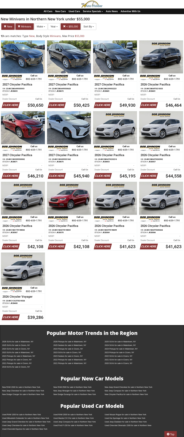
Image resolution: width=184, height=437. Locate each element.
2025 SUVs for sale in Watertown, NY (120, 342)
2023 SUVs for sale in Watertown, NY (17, 352)
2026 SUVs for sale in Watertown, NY (17, 342)
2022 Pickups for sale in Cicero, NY (17, 360)
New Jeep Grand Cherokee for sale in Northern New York (128, 387)
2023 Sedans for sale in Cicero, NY (68, 356)
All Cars (48, 11)
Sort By (88, 26)
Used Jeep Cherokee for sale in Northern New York (23, 425)
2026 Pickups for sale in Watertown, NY (69, 342)
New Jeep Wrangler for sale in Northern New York (74, 391)
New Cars (60, 11)
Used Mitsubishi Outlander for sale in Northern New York (25, 418)
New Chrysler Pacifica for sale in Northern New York (126, 394)
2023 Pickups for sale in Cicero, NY (119, 352)
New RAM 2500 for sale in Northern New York (72, 387)
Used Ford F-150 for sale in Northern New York (73, 425)
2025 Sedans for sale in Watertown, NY (69, 345)
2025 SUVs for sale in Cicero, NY (16, 345)
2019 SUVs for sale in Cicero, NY (16, 367)
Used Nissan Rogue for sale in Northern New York (125, 414)
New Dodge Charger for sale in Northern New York (23, 394)
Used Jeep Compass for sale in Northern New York (74, 422)
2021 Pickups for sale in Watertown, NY (69, 363)
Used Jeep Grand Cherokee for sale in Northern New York (26, 422)
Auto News (112, 11)
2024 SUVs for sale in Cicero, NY (16, 349)
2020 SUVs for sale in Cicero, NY (118, 363)
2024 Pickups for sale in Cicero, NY (68, 349)
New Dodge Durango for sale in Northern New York (74, 394)
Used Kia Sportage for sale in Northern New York (125, 418)
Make (41, 26)
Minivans (24, 26)
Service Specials (93, 11)
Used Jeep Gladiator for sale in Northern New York (126, 422)
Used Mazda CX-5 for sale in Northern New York (73, 418)
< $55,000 (70, 26)
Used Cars (74, 11)
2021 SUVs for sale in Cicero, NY (118, 360)
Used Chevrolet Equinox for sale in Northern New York (24, 429)
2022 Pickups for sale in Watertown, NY (69, 360)
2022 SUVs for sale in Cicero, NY (118, 356)
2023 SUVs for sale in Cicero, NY (67, 352)
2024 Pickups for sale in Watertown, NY (121, 349)
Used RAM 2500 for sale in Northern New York (72, 414)
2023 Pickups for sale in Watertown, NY (18, 356)
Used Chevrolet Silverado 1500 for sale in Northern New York (128, 426)
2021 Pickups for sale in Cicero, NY (17, 363)
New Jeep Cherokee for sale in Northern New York (23, 391)
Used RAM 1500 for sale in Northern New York (21, 414)
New (8, 26)
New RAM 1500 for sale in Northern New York (21, 387)
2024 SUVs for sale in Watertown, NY (120, 345)
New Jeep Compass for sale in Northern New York (125, 391)
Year (54, 26)
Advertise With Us (130, 11)
